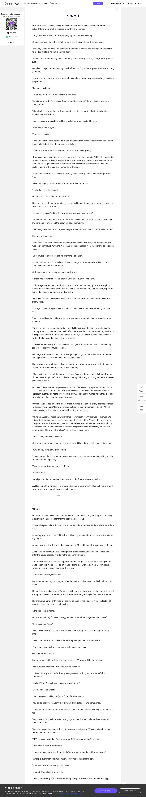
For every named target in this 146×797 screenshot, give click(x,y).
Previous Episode (115, 3)
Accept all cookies (105, 791)
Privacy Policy (76, 793)
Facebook (11, 42)
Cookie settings (130, 791)
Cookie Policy (64, 793)
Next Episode (134, 3)
